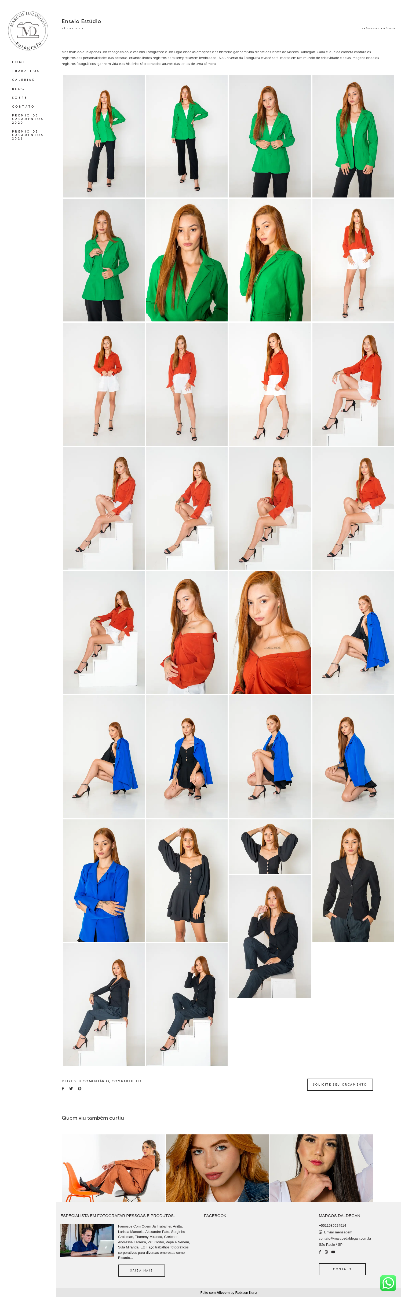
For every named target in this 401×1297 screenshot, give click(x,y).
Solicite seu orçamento (340, 1084)
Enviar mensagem (338, 1232)
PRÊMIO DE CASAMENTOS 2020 (28, 119)
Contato (342, 1269)
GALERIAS (23, 80)
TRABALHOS (26, 71)
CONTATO (23, 106)
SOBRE (19, 98)
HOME (19, 62)
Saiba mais (141, 1270)
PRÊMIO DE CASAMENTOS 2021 (28, 135)
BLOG (18, 89)
